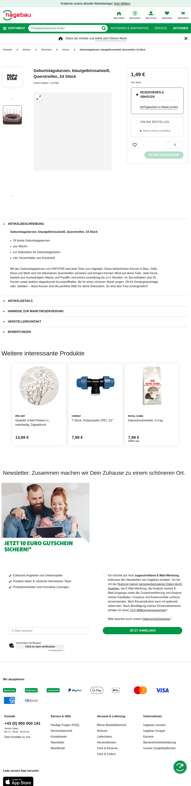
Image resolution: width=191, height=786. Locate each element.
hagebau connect (154, 725)
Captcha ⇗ (56, 650)
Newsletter (58, 742)
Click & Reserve (107, 748)
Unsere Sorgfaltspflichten (159, 748)
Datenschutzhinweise (156, 618)
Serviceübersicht (61, 730)
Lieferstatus (104, 736)
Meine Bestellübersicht (111, 725)
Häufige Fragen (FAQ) (65, 725)
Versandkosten (106, 742)
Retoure (102, 730)
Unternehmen (152, 716)
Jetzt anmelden (143, 630)
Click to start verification (40, 646)
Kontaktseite (59, 736)
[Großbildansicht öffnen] (72, 131)
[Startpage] (17, 15)
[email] (48, 630)
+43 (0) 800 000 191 (22, 723)
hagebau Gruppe (154, 730)
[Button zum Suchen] (104, 28)
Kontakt (9, 716)
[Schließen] (186, 38)
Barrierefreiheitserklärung (159, 742)
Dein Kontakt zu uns (17, 736)
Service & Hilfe (61, 716)
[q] (64, 28)
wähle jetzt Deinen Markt (111, 38)
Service (160, 28)
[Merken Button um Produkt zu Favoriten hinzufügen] (134, 144)
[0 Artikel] (174, 145)
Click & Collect (106, 754)
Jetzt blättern (122, 3)
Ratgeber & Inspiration (129, 28)
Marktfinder (58, 748)
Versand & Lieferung (111, 716)
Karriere (148, 736)
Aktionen (180, 28)
